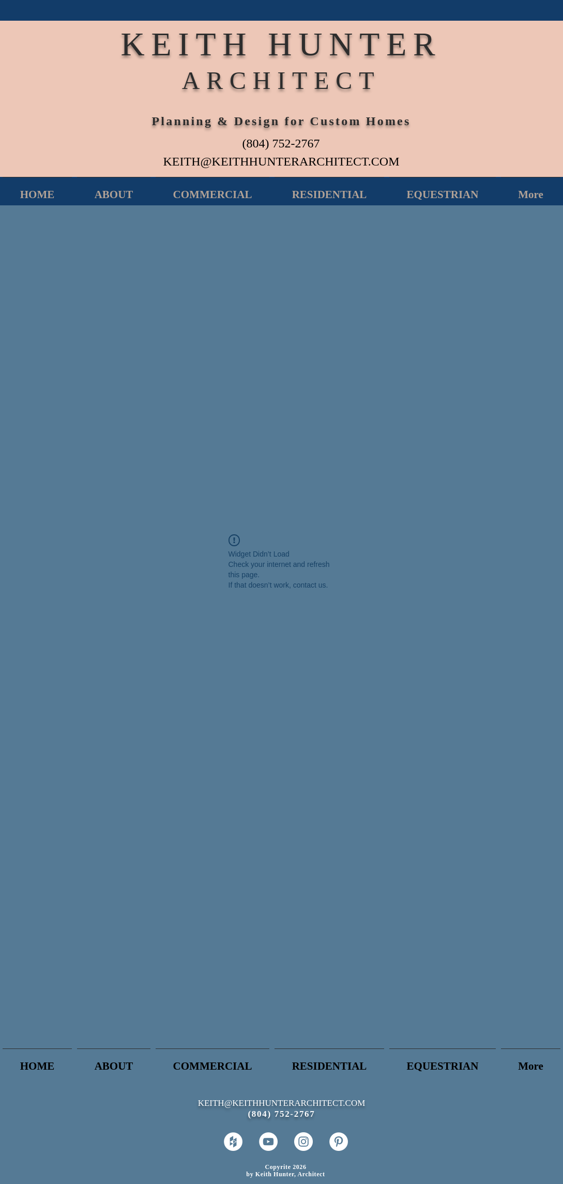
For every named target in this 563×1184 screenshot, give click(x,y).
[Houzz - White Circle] (233, 1141)
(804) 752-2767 (281, 143)
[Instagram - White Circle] (303, 1141)
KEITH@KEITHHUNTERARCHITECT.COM (281, 161)
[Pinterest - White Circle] (338, 1141)
